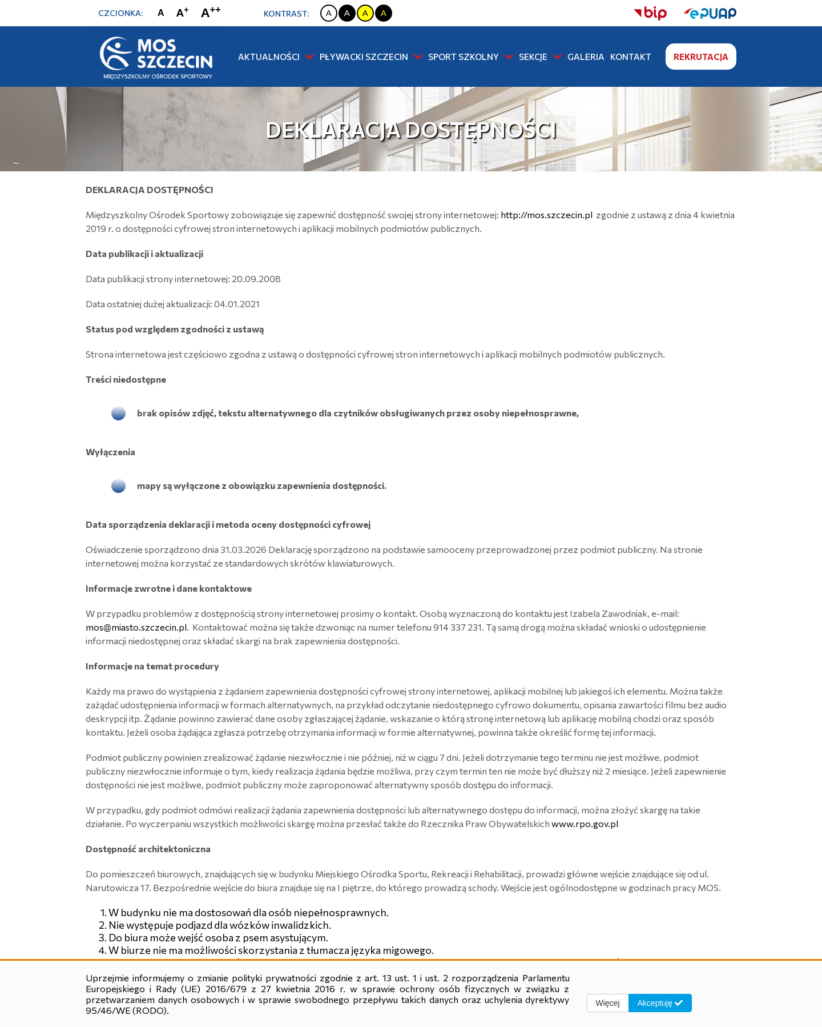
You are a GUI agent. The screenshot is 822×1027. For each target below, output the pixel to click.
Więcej (608, 1003)
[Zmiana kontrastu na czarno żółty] (383, 13)
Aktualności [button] (276, 56)
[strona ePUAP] (701, 13)
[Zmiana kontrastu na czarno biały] (347, 13)
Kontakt (630, 56)
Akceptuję (660, 1003)
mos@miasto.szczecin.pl (136, 626)
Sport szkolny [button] (470, 56)
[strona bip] (650, 13)
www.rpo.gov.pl (584, 823)
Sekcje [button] (540, 56)
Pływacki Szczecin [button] (371, 56)
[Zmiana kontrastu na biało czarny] (328, 13)
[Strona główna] (154, 56)
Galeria (586, 56)
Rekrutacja (701, 56)
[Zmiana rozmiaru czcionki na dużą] (185, 13)
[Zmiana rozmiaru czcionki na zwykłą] (163, 13)
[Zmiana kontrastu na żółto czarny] (365, 13)
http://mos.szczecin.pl (547, 214)
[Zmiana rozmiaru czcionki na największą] (213, 13)
